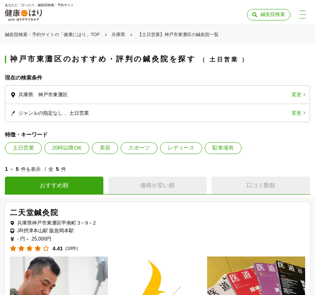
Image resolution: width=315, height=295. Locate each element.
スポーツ (139, 148)
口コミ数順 (261, 185)
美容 (105, 148)
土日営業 (23, 148)
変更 (296, 94)
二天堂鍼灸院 (34, 213)
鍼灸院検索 (272, 14)
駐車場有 (223, 148)
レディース (181, 148)
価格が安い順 (157, 185)
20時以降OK (67, 148)
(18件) (71, 248)
